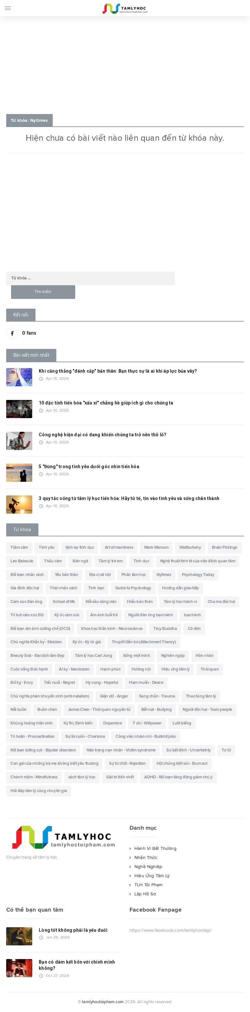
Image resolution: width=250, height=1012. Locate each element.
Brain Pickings (224, 547)
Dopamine (112, 723)
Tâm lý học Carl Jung (93, 656)
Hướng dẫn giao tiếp (180, 588)
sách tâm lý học (81, 777)
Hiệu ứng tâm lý (175, 669)
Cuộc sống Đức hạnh (29, 669)
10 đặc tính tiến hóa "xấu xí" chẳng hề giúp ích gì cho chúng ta (106, 402)
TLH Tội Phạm (148, 885)
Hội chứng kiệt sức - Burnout (182, 764)
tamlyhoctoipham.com (103, 1002)
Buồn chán (47, 710)
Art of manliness (119, 547)
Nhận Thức (145, 857)
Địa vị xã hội (100, 575)
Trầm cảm (19, 547)
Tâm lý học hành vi (180, 602)
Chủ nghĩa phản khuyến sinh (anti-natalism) (49, 696)
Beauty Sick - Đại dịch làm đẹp (37, 656)
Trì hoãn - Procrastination (32, 737)
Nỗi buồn (18, 710)
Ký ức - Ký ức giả (87, 642)
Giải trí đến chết (119, 777)
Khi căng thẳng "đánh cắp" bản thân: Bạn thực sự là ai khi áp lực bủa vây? (118, 371)
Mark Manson (156, 547)
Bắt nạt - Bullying (156, 710)
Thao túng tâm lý (201, 696)
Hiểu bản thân (140, 602)
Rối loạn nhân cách (27, 575)
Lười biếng (182, 723)
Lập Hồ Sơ (145, 894)
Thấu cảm (53, 561)
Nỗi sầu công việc (101, 602)
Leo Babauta (21, 561)
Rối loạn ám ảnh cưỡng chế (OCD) (40, 629)
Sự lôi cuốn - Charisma (85, 737)
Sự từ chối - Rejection (127, 764)
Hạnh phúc (110, 669)
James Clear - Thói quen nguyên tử (99, 710)
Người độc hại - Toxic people (207, 710)
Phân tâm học (133, 575)
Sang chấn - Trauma (157, 696)
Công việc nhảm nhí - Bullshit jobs (145, 737)
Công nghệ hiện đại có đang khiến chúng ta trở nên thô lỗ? (102, 434)
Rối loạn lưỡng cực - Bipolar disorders (43, 750)
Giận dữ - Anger (114, 696)
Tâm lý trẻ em (110, 561)
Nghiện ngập (173, 656)
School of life (64, 602)
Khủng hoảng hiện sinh (31, 723)
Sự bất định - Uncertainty (188, 750)
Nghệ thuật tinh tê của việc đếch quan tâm (197, 561)
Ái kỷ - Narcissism (74, 669)
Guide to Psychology (133, 588)
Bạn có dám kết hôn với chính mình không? (77, 965)
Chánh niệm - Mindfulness (33, 777)
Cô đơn (194, 629)
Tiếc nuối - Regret (59, 683)
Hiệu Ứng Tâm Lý (152, 876)
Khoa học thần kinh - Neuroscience (112, 629)
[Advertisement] (125, 63)
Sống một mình (136, 656)
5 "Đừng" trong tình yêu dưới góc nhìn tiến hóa (89, 466)
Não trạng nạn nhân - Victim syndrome (121, 750)
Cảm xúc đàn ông (26, 602)
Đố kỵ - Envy (21, 683)
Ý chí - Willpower (146, 723)
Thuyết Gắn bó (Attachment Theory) (144, 642)
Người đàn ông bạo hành (150, 615)
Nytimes (164, 575)
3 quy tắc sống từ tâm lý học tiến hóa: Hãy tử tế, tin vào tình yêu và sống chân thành (129, 498)
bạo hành (192, 615)
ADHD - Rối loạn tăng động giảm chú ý (178, 777)
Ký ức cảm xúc (66, 615)
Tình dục (141, 561)
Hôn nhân (205, 656)
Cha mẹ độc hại (221, 602)
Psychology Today (198, 575)
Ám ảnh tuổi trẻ (104, 615)
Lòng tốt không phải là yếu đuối (73, 930)
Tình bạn (96, 588)
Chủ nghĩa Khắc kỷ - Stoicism (36, 642)
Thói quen (210, 669)
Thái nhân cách (63, 588)
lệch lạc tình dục (79, 547)
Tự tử (226, 750)
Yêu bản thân (66, 575)
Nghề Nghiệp (148, 867)
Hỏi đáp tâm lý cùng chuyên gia (38, 791)
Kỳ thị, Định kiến (77, 723)
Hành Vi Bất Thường (155, 848)
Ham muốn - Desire (146, 683)
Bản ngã (80, 561)
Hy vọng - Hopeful (102, 683)
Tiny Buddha (165, 629)
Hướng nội (141, 669)
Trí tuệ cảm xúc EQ (27, 615)
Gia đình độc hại (24, 588)
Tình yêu (47, 547)
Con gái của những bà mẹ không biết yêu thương (54, 764)
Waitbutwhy (190, 547)
